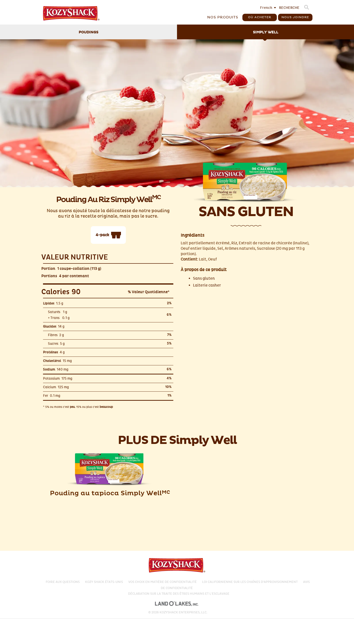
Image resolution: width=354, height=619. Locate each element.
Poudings (88, 32)
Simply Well (265, 32)
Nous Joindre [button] (295, 17)
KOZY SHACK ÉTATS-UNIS (104, 582)
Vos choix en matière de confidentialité (162, 582)
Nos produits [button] (222, 17)
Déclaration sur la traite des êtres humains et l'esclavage (178, 594)
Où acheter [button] (259, 17)
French (266, 8)
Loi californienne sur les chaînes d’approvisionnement (250, 582)
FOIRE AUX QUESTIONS (63, 582)
